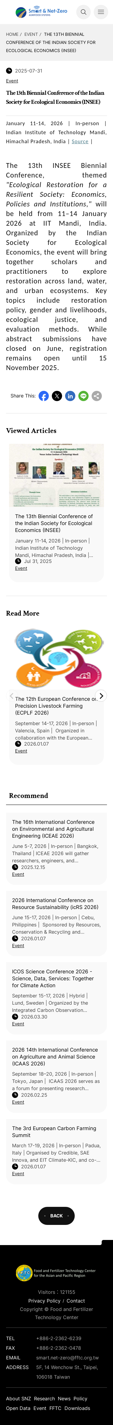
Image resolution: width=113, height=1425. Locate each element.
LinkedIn (70, 396)
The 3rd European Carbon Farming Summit (54, 1131)
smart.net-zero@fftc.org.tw (67, 1358)
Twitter (57, 396)
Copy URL (97, 396)
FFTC (55, 1408)
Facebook (44, 396)
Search (83, 12)
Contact (76, 1301)
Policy (80, 1399)
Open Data (18, 1408)
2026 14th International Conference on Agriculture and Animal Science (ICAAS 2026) (55, 1057)
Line (83, 396)
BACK (56, 1216)
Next (101, 696)
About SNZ (18, 1399)
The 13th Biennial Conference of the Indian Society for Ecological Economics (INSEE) (51, 42)
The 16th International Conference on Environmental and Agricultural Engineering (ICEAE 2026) (53, 829)
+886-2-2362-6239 (58, 1338)
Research (44, 1399)
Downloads (77, 1408)
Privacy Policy (44, 1301)
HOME (12, 34)
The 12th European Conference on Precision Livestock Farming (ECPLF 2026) (56, 706)
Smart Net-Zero (40, 12)
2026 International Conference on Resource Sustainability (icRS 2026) (55, 903)
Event (31, 34)
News (64, 1399)
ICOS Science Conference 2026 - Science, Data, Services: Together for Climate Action (53, 978)
